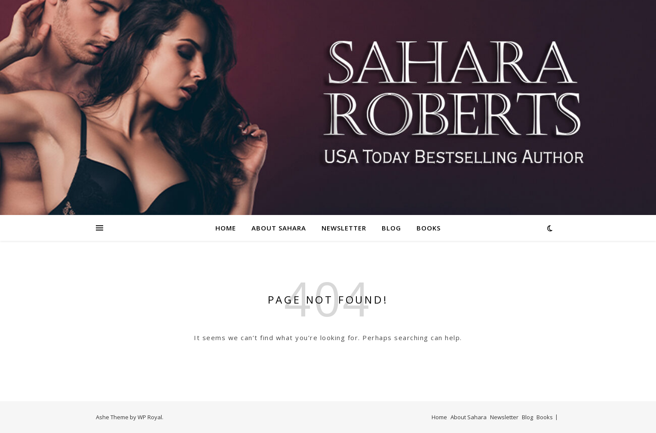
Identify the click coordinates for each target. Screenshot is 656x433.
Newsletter (344, 228)
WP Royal (150, 417)
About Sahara (278, 228)
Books (429, 228)
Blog (391, 228)
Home (225, 228)
